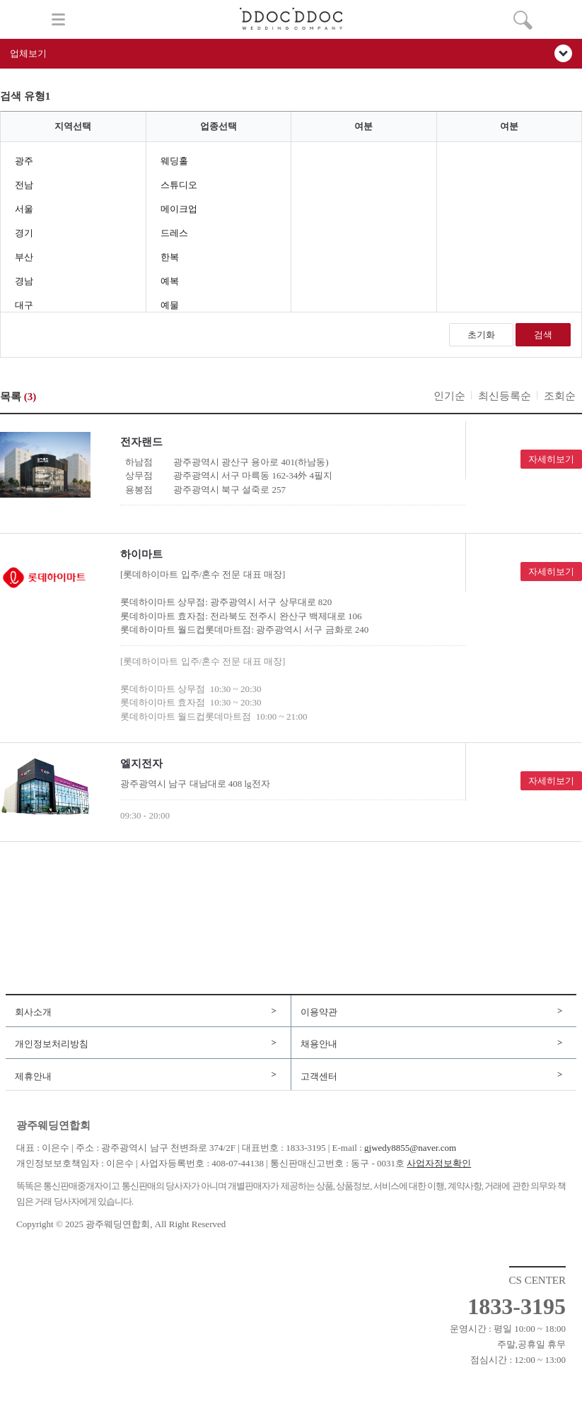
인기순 (449, 396)
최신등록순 (504, 396)
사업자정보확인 (439, 1163)
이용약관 (319, 1012)
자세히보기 (551, 459)
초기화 (481, 334)
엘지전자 (141, 763)
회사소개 (33, 1012)
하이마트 (141, 554)
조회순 (560, 396)
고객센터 (319, 1076)
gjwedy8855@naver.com (410, 1147)
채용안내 (319, 1043)
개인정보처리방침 (51, 1043)
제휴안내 (33, 1076)
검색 (543, 334)
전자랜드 (141, 441)
